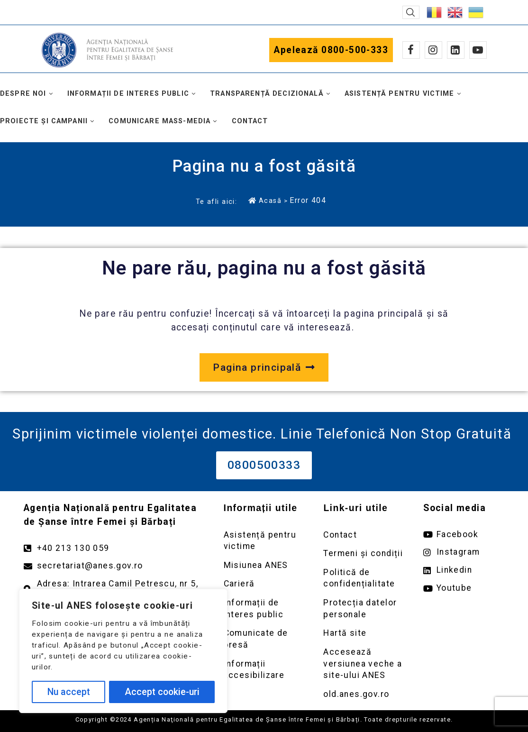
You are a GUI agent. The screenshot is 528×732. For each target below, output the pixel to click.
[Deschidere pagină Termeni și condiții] (363, 553)
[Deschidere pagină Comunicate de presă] (264, 638)
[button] (410, 12)
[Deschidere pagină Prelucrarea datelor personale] (363, 608)
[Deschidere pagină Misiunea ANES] (264, 565)
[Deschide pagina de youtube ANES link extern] (463, 588)
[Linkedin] (455, 50)
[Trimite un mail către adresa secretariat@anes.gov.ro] (114, 565)
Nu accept (68, 691)
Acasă (265, 200)
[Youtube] (478, 50)
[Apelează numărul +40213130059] (114, 548)
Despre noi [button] (23, 94)
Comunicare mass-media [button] (159, 121)
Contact (250, 121)
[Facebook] (411, 50)
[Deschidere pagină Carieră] (264, 584)
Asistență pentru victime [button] (400, 94)
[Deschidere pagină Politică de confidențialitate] (363, 578)
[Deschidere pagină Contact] (363, 535)
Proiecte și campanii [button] (44, 121)
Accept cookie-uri (162, 691)
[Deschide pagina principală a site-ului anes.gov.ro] (264, 367)
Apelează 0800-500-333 (331, 50)
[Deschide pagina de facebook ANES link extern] (463, 534)
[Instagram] (433, 50)
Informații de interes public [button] (128, 94)
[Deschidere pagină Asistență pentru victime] (264, 540)
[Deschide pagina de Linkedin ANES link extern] (463, 570)
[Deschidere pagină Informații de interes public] (264, 608)
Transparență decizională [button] (267, 94)
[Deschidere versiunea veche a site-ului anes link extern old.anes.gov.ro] (363, 694)
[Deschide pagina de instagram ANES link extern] (463, 552)
